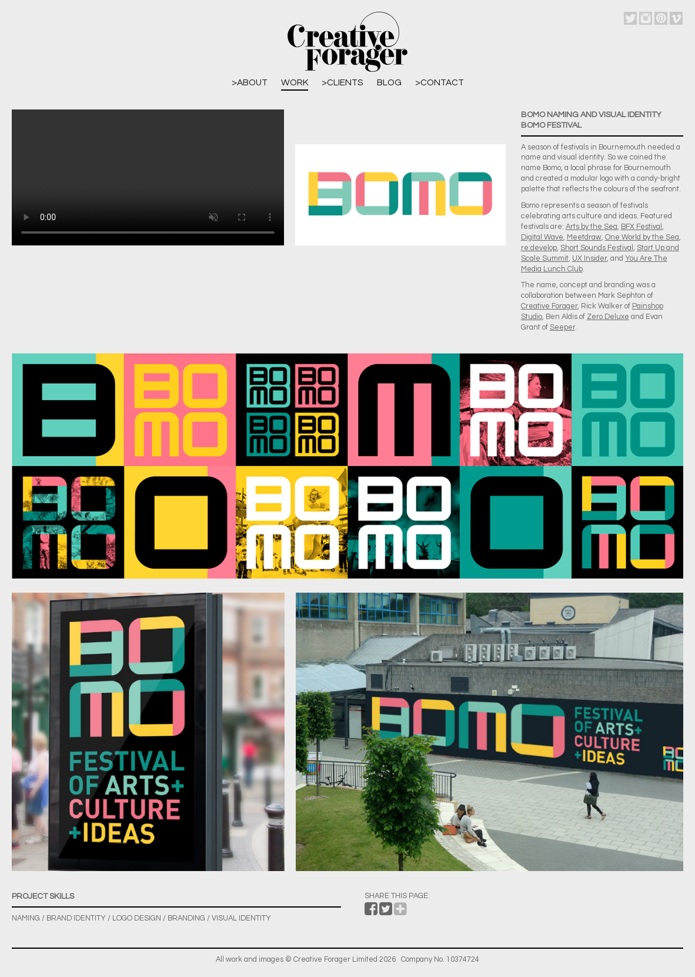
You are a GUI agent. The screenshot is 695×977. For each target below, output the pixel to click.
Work (294, 82)
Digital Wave (542, 237)
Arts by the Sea (591, 227)
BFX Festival (641, 227)
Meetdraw (584, 237)
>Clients (342, 82)
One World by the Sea (642, 237)
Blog (389, 82)
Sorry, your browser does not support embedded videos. (148, 177)
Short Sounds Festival (596, 248)
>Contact (439, 82)
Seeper (562, 327)
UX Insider (589, 258)
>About (250, 82)
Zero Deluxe (608, 317)
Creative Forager (549, 306)
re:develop (539, 248)
